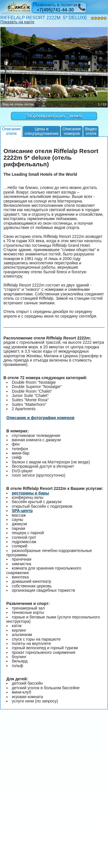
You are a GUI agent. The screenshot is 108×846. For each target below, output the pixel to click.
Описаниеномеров (71, 131)
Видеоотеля (91, 131)
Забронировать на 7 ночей (54, 116)
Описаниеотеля (11, 131)
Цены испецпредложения (41, 131)
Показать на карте (17, 22)
